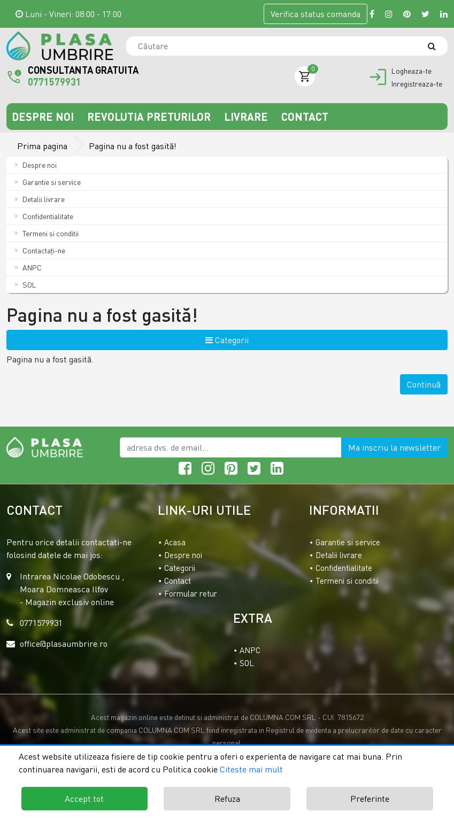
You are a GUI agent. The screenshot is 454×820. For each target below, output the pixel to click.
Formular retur (190, 593)
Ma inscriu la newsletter (394, 447)
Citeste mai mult (251, 769)
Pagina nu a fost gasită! (132, 146)
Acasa (175, 542)
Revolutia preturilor (150, 116)
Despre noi (44, 116)
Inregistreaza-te (416, 84)
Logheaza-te (411, 71)
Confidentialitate (43, 216)
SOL (25, 284)
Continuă (424, 384)
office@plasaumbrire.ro (63, 643)
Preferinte (369, 798)
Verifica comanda (315, 14)
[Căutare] (437, 46)
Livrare (247, 116)
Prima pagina (42, 146)
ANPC (28, 267)
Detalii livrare (39, 199)
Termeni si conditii (46, 233)
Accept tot (84, 798)
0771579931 (54, 82)
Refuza (227, 798)
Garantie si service (47, 182)
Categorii (227, 340)
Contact (304, 116)
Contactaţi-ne (39, 250)
